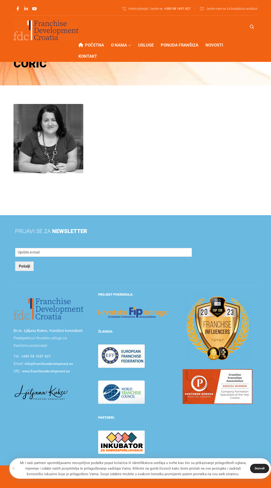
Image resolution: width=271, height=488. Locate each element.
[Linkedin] (26, 9)
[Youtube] (34, 9)
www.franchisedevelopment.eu (46, 371)
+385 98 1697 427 (36, 356)
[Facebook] (17, 9)
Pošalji (24, 266)
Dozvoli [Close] (259, 468)
